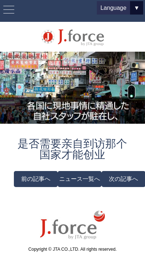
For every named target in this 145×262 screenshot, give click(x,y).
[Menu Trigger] (8, 9)
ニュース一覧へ (79, 179)
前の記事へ (35, 179)
